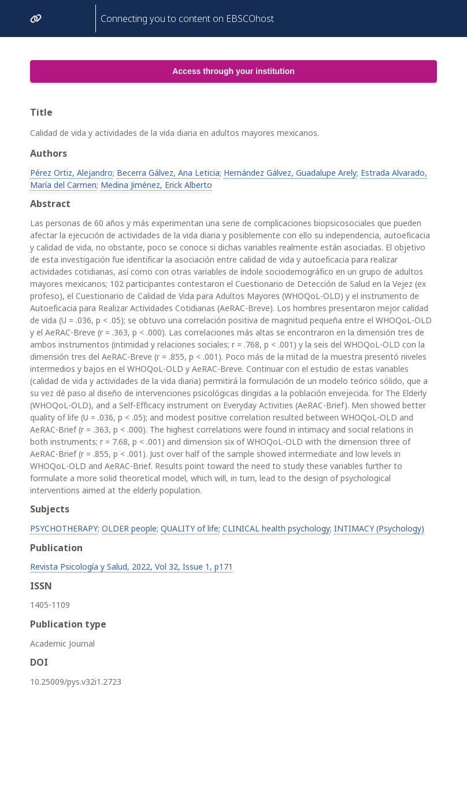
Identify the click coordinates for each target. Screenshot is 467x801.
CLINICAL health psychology (276, 528)
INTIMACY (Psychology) (379, 528)
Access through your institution (233, 71)
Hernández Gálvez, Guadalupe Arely (290, 172)
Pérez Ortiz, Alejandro (71, 172)
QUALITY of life (189, 528)
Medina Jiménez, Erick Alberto (156, 184)
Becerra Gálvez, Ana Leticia (168, 172)
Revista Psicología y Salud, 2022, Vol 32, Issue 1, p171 (131, 566)
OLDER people (129, 528)
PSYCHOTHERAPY (64, 528)
